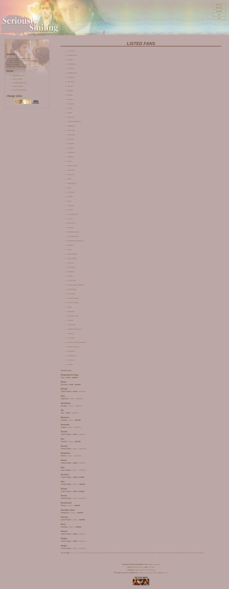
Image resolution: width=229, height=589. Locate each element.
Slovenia (71, 294)
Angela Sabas (153, 564)
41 (155, 553)
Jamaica (70, 205)
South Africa (73, 298)
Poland (70, 263)
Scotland (71, 280)
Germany (71, 152)
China (69, 113)
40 (152, 553)
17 (102, 553)
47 (168, 553)
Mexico (70, 227)
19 (106, 553)
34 (139, 553)
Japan (69, 210)
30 (130, 553)
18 (104, 553)
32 (135, 553)
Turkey (70, 333)
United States (73, 347)
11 (89, 553)
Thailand (71, 325)
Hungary (71, 170)
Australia (71, 64)
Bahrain (70, 77)
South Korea (73, 302)
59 (194, 553)
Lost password (19, 90)
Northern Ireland (75, 241)
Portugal (71, 267)
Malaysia (71, 223)
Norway (70, 245)
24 (117, 553)
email (72, 399)
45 (163, 553)
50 (174, 553)
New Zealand (73, 236)
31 (133, 553)
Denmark (71, 126)
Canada (70, 104)
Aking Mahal (138, 567)
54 (183, 553)
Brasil (70, 95)
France (70, 148)
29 (128, 553)
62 (200, 553)
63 (203, 553)
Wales (70, 364)
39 (150, 553)
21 (111, 553)
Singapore (72, 289)
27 (124, 553)
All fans (71, 51)
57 (189, 553)
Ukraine (70, 338)
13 (93, 553)
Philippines (72, 254)
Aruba (70, 60)
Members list (18, 75)
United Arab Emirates (76, 342)
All (71, 553)
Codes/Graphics (20, 83)
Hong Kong (72, 166)
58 (192, 553)
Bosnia (70, 90)
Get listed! (17, 79)
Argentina (71, 55)
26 (122, 553)
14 (95, 553)
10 (87, 553)
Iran (69, 188)
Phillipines (72, 258)
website (82, 391)
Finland (70, 143)
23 (115, 553)
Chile (69, 108)
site (219, 15)
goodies (219, 11)
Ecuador (71, 130)
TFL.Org (151, 567)
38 (148, 553)
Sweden (70, 311)
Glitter (147, 570)
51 (176, 553)
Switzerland (73, 316)
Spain (69, 307)
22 (113, 553)
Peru (69, 249)
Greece (70, 157)
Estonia (70, 139)
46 (165, 553)
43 (159, 553)
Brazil (70, 99)
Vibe (153, 570)
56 (187, 553)
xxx (219, 18)
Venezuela (72, 356)
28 (126, 553)
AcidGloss (139, 570)
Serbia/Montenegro (76, 285)
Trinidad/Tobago (74, 329)
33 (137, 553)
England (71, 135)
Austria (70, 68)
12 (91, 553)
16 (100, 553)
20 (109, 553)
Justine (24, 65)
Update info (18, 86)
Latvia (70, 219)
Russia (70, 276)
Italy (69, 201)
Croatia (70, 117)
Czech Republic (74, 121)
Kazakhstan (72, 214)
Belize (70, 86)
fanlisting (219, 8)
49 (172, 553)
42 (157, 553)
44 (161, 553)
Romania (71, 272)
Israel (70, 196)
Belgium (70, 82)
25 (119, 553)
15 (98, 553)
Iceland (70, 174)
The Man (219, 4)
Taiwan (70, 320)
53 (181, 553)
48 (170, 553)
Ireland (70, 192)
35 (141, 553)
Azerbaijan (72, 73)
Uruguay (71, 351)
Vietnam (70, 360)
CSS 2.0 (165, 573)
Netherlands (73, 232)
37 (146, 553)
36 (144, 553)
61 (198, 553)
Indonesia (71, 183)
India (69, 179)
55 (185, 553)
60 (196, 553)
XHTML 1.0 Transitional (148, 573)
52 (179, 553)
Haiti (69, 161)
